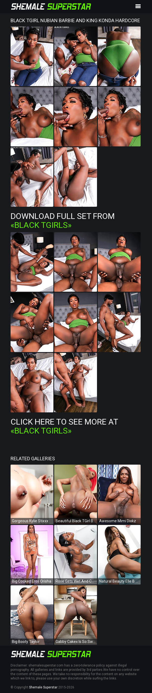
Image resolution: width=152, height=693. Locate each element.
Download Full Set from (63, 220)
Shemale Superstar (43, 687)
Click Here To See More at (64, 426)
